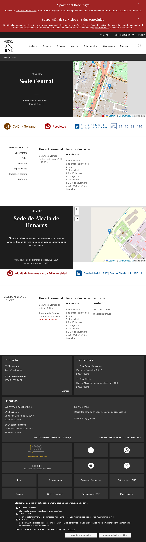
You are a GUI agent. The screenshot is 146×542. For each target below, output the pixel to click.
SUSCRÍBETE (37, 466)
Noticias (124, 46)
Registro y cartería (18, 174)
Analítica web (25, 514)
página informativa (100, 27)
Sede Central (21, 153)
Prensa (19, 494)
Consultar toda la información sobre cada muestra (120, 437)
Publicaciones (126, 494)
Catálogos (61, 46)
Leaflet (110, 116)
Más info (71, 529)
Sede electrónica (55, 494)
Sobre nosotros (91, 46)
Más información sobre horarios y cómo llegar (53, 437)
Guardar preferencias (81, 535)
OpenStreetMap (126, 116)
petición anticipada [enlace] (48, 319)
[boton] (133, 35)
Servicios (47, 46)
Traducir (141, 35)
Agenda (74, 46)
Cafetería (22, 179)
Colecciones (109, 46)
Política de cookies (27, 508)
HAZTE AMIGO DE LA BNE (37, 456)
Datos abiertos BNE (127, 480)
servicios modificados (26, 10)
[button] (109, 86)
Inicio (6, 58)
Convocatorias (55, 480)
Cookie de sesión (26, 519)
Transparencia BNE (91, 494)
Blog (19, 480)
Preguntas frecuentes (91, 480)
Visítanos (33, 46)
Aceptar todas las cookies (115, 535)
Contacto (104, 35)
